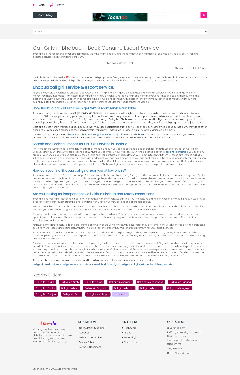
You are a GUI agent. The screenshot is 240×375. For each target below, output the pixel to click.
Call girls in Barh (69, 288)
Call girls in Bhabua (150, 288)
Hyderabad (111, 134)
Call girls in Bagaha (180, 282)
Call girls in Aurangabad (150, 282)
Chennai (71, 134)
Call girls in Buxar (72, 294)
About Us (83, 332)
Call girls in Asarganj (120, 282)
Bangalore (98, 134)
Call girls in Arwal (94, 282)
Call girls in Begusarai (96, 288)
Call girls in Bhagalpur (179, 288)
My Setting (129, 337)
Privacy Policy (86, 342)
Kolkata (122, 134)
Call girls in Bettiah (124, 288)
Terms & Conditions (89, 346)
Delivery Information (90, 337)
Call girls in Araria (45, 282)
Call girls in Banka (45, 288)
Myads (126, 332)
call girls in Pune (140, 264)
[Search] (204, 15)
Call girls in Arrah (70, 282)
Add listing (44, 15)
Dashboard (129, 327)
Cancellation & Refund (91, 327)
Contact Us (129, 342)
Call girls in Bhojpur (46, 294)
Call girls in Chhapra (98, 294)
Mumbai (81, 134)
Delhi (89, 134)
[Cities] (120, 31)
